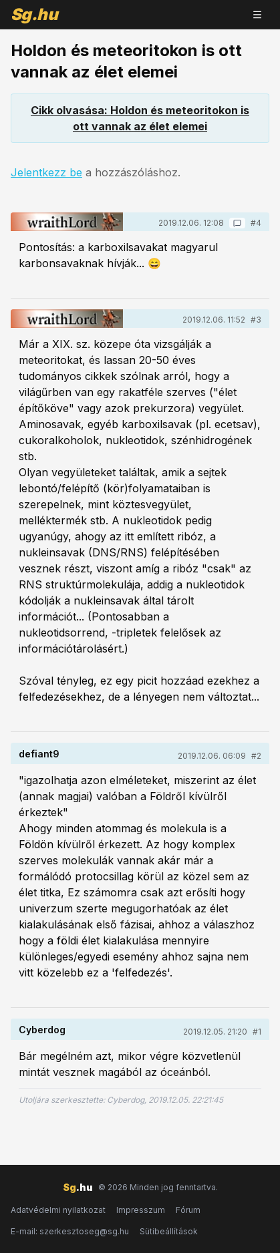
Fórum (188, 1210)
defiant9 (39, 753)
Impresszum (140, 1210)
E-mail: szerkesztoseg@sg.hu (70, 1231)
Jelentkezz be (46, 172)
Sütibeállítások (169, 1231)
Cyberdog (42, 1029)
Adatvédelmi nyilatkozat (58, 1210)
